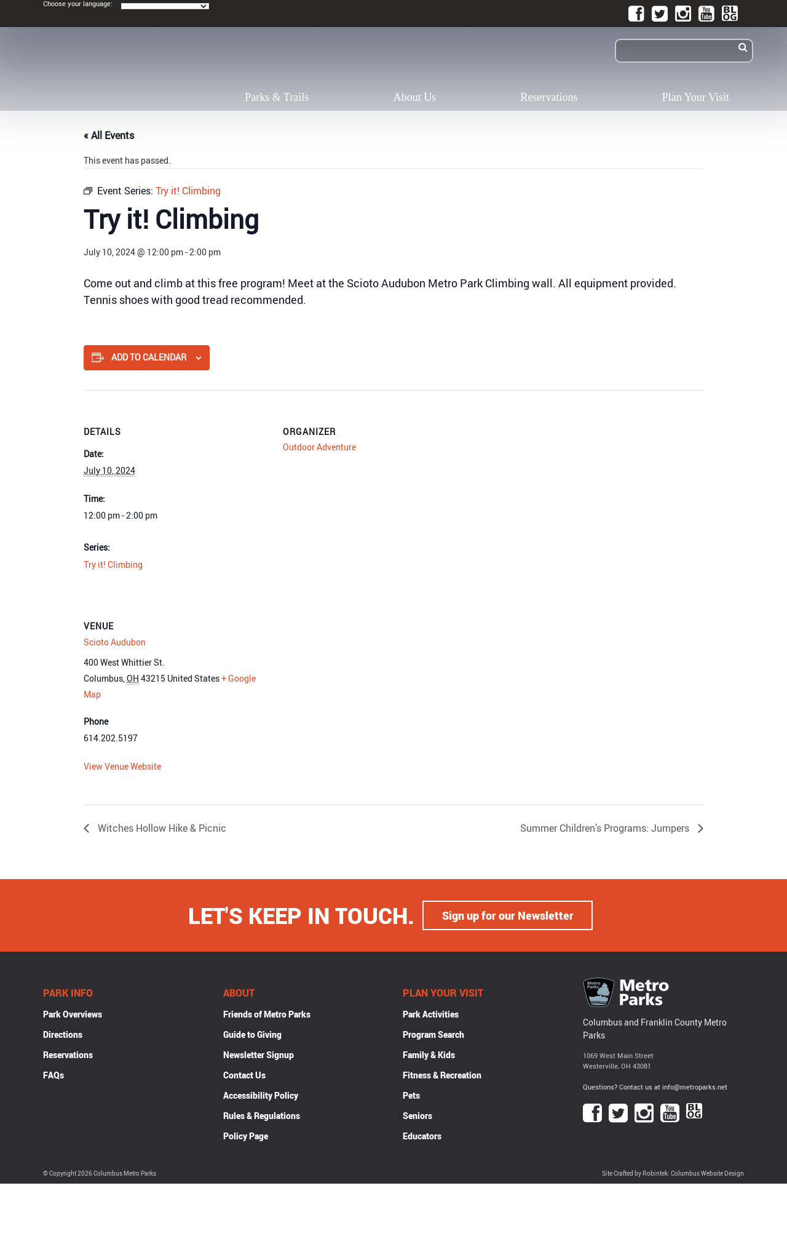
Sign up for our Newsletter (508, 915)
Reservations (549, 97)
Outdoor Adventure (319, 447)
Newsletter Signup (258, 1055)
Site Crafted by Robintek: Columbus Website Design (673, 1173)
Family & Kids (429, 1055)
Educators (422, 1136)
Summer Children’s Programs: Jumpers (606, 828)
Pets (411, 1095)
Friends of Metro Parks (266, 1014)
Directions (62, 1034)
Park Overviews (72, 1014)
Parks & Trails (277, 97)
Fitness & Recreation (442, 1075)
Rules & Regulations (261, 1116)
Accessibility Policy (260, 1095)
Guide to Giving (252, 1034)
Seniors (417, 1116)
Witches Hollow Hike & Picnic (160, 828)
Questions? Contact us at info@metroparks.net (655, 1086)
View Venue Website (122, 766)
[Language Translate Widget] (165, 6)
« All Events (109, 135)
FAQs (53, 1075)
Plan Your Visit (695, 97)
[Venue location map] (348, 669)
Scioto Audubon (115, 642)
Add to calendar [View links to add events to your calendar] (148, 357)
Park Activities (431, 1014)
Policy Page (245, 1136)
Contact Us (244, 1075)
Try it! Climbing (113, 564)
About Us (415, 97)
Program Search (433, 1034)
